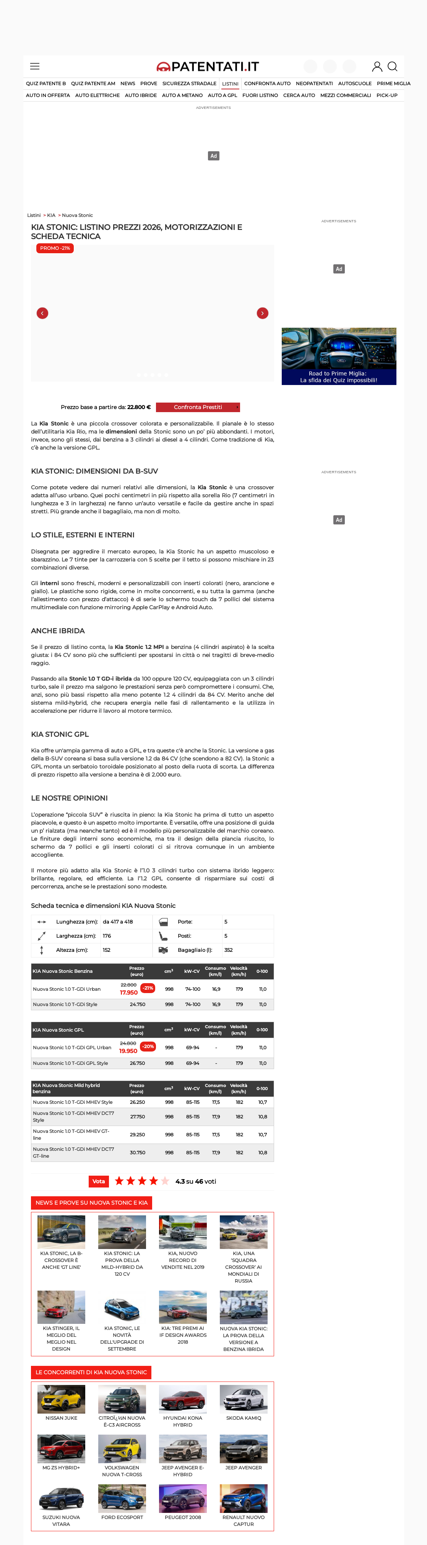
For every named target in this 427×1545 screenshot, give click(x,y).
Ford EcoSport (122, 1502)
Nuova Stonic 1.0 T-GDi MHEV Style (72, 1102)
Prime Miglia (394, 83)
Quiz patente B (46, 83)
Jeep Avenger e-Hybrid (183, 1456)
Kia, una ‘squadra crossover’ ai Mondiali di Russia (244, 1249)
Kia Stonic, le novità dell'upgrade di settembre (122, 1321)
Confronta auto (267, 83)
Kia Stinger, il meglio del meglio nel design (61, 1321)
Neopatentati (314, 83)
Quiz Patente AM (93, 83)
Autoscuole (355, 83)
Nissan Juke (61, 1403)
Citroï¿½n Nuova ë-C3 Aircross (122, 1406)
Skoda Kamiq (244, 1403)
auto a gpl (222, 95)
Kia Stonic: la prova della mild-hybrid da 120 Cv (122, 1246)
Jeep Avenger (244, 1453)
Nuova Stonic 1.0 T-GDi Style (65, 1004)
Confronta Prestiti (198, 407)
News (127, 83)
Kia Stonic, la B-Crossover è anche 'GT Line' (61, 1242)
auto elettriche (97, 95)
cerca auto (299, 95)
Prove (148, 83)
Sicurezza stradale (189, 83)
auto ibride (141, 95)
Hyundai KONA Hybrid (183, 1406)
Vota (99, 1181)
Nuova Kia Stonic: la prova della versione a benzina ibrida (244, 1321)
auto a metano (182, 95)
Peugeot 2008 (183, 1502)
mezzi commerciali (345, 95)
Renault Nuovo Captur (244, 1505)
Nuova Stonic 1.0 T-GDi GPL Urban (72, 1047)
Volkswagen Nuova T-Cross (122, 1456)
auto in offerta (48, 95)
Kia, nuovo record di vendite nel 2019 (183, 1242)
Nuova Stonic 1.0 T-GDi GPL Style (70, 1063)
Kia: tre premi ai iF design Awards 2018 (183, 1318)
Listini (230, 84)
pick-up (387, 95)
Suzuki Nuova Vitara (61, 1505)
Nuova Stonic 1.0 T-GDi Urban (67, 989)
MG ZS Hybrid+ (61, 1453)
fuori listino (260, 95)
